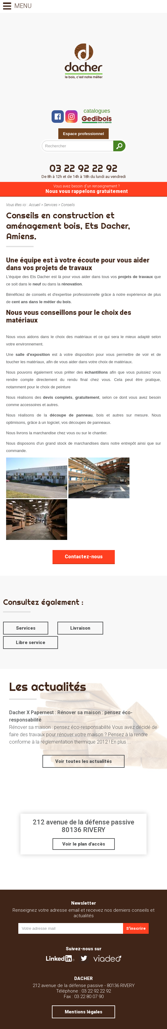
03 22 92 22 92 (83, 170)
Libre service (30, 642)
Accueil (34, 205)
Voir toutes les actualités (83, 761)
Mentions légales (83, 1012)
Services (50, 205)
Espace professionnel (83, 133)
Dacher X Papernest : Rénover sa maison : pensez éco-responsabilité (71, 716)
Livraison (80, 628)
